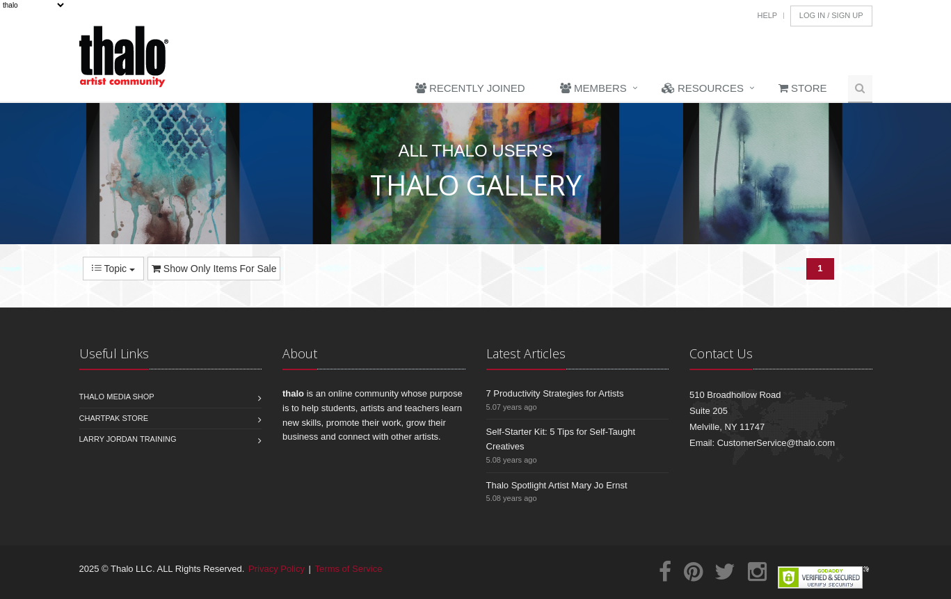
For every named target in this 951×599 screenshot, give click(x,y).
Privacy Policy (276, 569)
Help (767, 15)
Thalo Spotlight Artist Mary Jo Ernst (557, 485)
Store (802, 88)
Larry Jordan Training (128, 439)
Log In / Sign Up (831, 15)
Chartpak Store (114, 418)
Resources (703, 88)
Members (593, 88)
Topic (113, 268)
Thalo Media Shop (116, 396)
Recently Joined (470, 88)
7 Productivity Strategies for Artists (555, 393)
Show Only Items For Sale (214, 268)
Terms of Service (349, 569)
